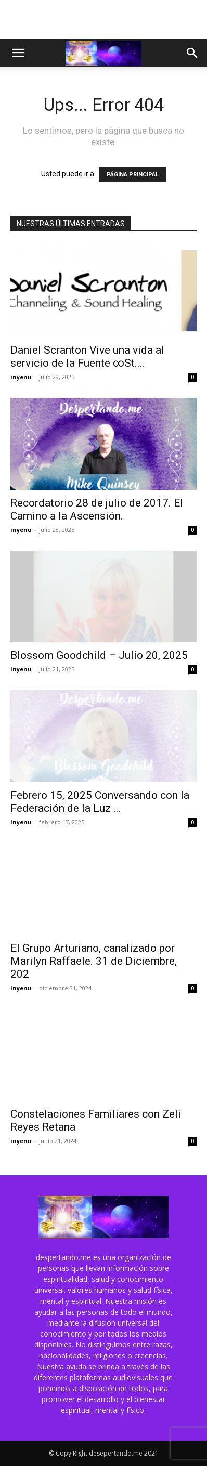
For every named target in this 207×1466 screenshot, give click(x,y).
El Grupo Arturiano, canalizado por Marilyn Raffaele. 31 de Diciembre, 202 (93, 961)
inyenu (21, 377)
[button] (17, 53)
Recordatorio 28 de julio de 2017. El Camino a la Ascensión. (96, 509)
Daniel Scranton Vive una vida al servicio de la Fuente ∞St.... (87, 356)
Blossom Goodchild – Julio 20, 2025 (99, 655)
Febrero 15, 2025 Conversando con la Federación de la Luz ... (99, 801)
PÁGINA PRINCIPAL (133, 174)
